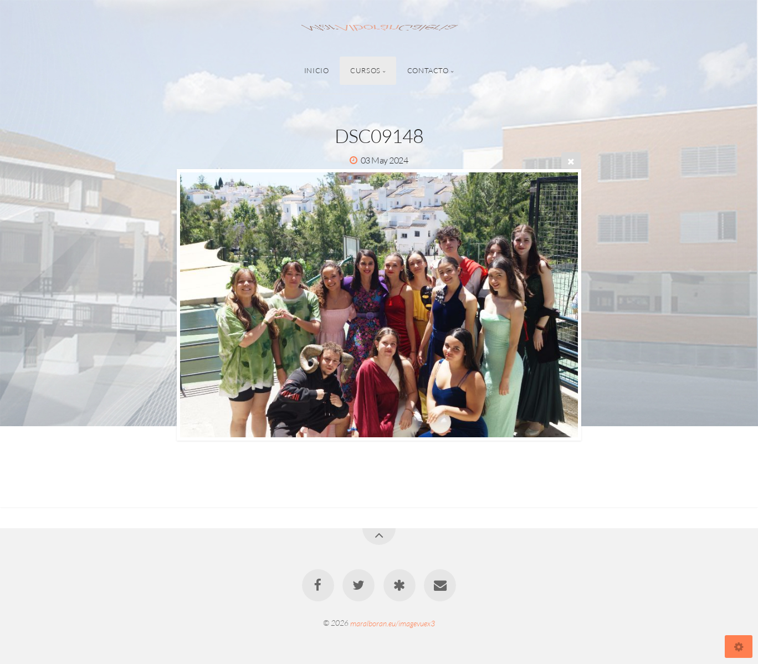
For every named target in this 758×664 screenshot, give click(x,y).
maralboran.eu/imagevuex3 (392, 622)
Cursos (365, 70)
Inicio (316, 70)
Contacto (428, 70)
